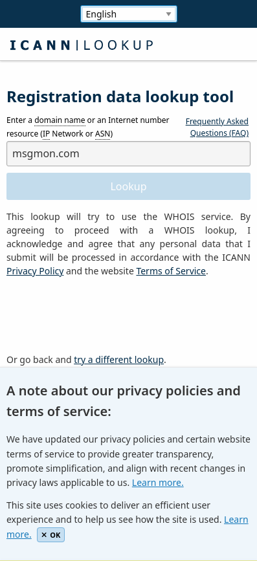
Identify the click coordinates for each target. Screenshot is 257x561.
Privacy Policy (34, 271)
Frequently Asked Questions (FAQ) (217, 127)
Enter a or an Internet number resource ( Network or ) (88, 127)
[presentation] (104, 316)
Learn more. (158, 482)
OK (50, 535)
